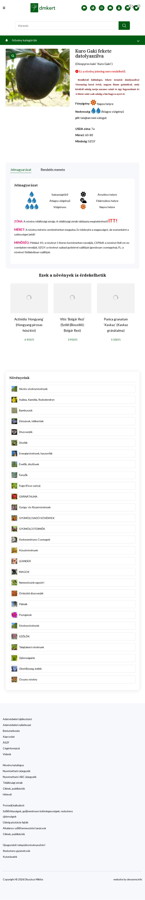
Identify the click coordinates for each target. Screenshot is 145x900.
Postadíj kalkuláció (13, 805)
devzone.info (134, 879)
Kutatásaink (10, 856)
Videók (7, 754)
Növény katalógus (13, 765)
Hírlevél (7, 794)
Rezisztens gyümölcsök (16, 851)
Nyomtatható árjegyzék (16, 771)
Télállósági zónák (13, 782)
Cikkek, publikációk (14, 788)
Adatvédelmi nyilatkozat (17, 725)
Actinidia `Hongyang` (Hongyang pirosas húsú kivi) (29, 324)
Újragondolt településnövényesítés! (24, 845)
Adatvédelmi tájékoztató (17, 719)
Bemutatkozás (11, 731)
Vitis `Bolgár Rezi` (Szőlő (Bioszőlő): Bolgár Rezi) (72, 324)
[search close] (134, 6)
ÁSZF (6, 742)
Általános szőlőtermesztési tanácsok (24, 828)
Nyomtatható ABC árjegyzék (19, 777)
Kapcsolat (9, 736)
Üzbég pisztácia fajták (15, 822)
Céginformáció (11, 748)
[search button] (124, 25)
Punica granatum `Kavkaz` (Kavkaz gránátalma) (115, 324)
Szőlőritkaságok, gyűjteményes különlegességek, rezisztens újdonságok (38, 814)
